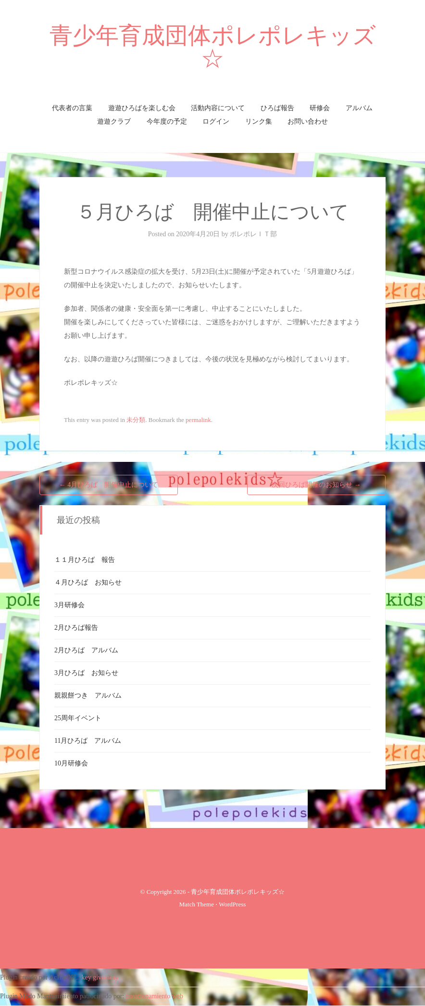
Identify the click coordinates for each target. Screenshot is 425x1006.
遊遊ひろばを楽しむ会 (141, 108)
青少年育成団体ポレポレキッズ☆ (213, 47)
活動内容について (218, 108)
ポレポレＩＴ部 (253, 234)
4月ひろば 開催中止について (109, 484)
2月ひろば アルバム (86, 650)
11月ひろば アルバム (87, 740)
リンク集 (258, 121)
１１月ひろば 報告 (84, 559)
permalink (198, 419)
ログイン (215, 121)
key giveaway (100, 977)
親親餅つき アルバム (88, 695)
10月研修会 (71, 763)
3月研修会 (69, 605)
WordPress (232, 904)
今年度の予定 (167, 121)
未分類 (135, 419)
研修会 (320, 108)
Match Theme (196, 904)
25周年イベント (77, 718)
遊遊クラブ (114, 121)
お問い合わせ (308, 121)
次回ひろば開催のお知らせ (316, 484)
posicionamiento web (154, 996)
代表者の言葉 (72, 108)
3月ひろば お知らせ (86, 672)
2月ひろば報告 (76, 627)
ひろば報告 (277, 108)
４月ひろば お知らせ (88, 582)
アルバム (359, 108)
